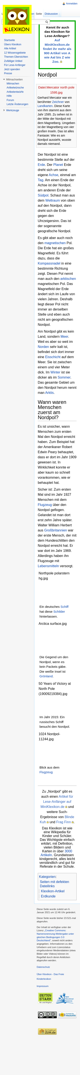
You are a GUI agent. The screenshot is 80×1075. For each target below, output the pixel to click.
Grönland (46, 676)
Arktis (49, 392)
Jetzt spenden (12, 69)
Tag (40, 180)
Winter (55, 372)
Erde (41, 165)
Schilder (59, 611)
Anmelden (71, 3)
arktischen (68, 278)
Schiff (64, 606)
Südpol (43, 195)
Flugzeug (45, 505)
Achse (53, 175)
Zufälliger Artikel (13, 61)
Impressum (42, 986)
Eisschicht (53, 357)
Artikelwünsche (15, 87)
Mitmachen (13, 83)
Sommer (64, 377)
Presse (8, 73)
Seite (39, 13)
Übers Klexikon (12, 44)
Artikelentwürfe (15, 91)
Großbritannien (55, 530)
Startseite (9, 40)
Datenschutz (43, 967)
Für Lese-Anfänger (14, 65)
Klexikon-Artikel (52, 891)
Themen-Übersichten (16, 56)
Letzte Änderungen (17, 104)
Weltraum (52, 200)
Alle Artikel (10, 48)
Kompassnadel (49, 263)
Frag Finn (63, 822)
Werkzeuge (12, 110)
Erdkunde (48, 896)
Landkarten (45, 106)
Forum (10, 100)
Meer (64, 336)
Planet (58, 165)
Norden (43, 347)
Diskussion (51, 13)
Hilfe (9, 95)
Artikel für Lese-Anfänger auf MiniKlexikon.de (57, 802)
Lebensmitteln (48, 566)
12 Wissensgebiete (15, 52)
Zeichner (58, 102)
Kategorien (47, 877)
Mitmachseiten (14, 79)
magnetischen (55, 243)
